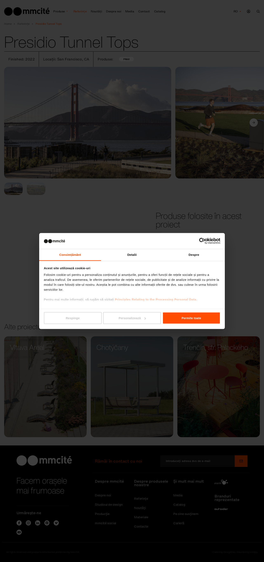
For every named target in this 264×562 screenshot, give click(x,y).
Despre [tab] (194, 254)
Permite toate (191, 318)
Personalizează (132, 318)
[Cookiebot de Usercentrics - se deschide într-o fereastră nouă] (202, 241)
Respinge (73, 318)
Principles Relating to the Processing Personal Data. (156, 299)
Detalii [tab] (132, 254)
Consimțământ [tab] (70, 254)
